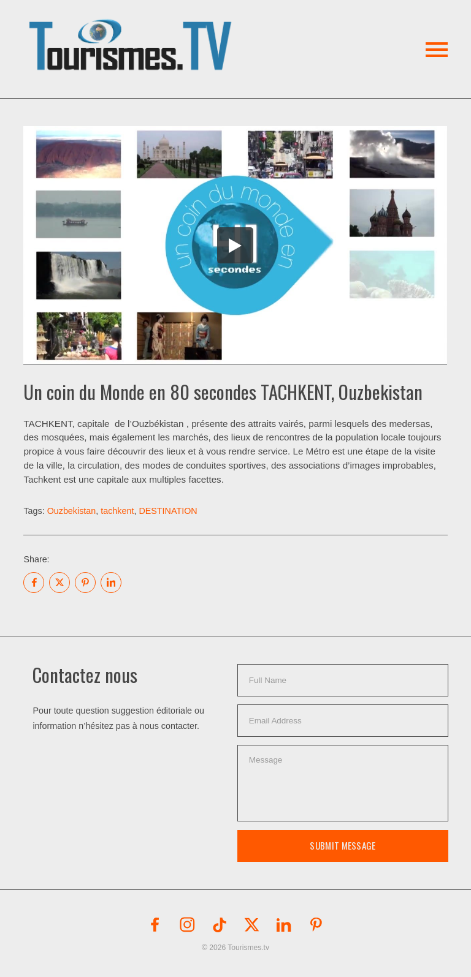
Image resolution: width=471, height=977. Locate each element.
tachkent (117, 511)
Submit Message (342, 845)
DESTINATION (168, 511)
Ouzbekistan (71, 511)
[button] (132, 30)
